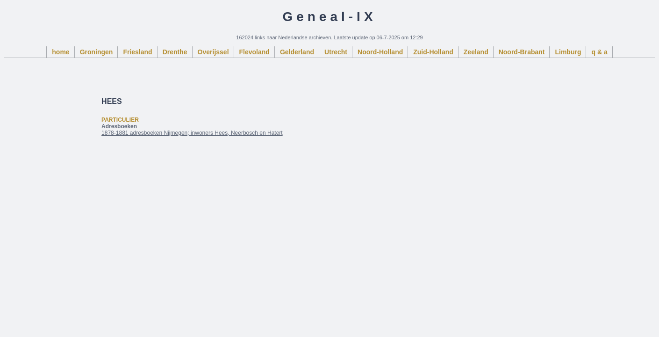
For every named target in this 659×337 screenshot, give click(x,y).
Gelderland (297, 52)
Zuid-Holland (433, 52)
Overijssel (213, 52)
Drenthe (175, 52)
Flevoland (254, 52)
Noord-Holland (380, 52)
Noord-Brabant (522, 52)
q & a (599, 52)
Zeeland (476, 52)
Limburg (568, 52)
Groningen (96, 52)
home (60, 52)
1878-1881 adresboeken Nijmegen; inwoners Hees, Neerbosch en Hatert (192, 133)
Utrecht (335, 52)
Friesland (137, 52)
